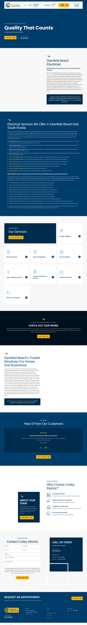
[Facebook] (76, 593)
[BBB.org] (71, 593)
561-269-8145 (76, 6)
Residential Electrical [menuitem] (36, 5)
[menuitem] (5, 611)
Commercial (49, 598)
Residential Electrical (51, 596)
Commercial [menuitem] (47, 5)
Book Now (64, 5)
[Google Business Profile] (73, 593)
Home (48, 593)
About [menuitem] (30, 5)
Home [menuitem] (25, 5)
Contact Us (10, 37)
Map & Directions (29, 597)
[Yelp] (68, 593)
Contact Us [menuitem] (53, 5)
